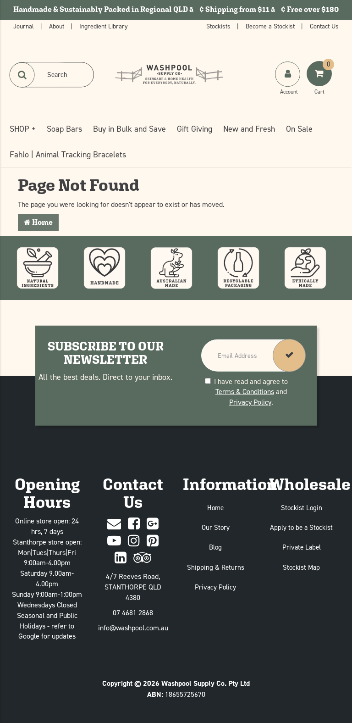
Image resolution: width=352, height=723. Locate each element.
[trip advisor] (142, 558)
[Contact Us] (114, 524)
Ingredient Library (103, 26)
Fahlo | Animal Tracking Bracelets (68, 154)
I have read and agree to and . (246, 391)
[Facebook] (134, 524)
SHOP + (23, 128)
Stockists (219, 26)
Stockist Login (301, 507)
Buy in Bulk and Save (129, 128)
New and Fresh (249, 128)
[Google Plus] (153, 524)
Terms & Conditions (244, 391)
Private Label (301, 547)
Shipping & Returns (215, 567)
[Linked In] (120, 558)
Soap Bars (64, 128)
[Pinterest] (153, 541)
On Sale (299, 128)
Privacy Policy (250, 401)
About (57, 26)
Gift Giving (194, 128)
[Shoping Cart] (320, 83)
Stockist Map (301, 567)
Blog (215, 547)
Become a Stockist (271, 26)
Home (38, 222)
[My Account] (288, 83)
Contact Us (324, 26)
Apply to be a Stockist (301, 527)
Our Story (216, 527)
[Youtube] (114, 541)
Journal (24, 26)
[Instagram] (134, 541)
